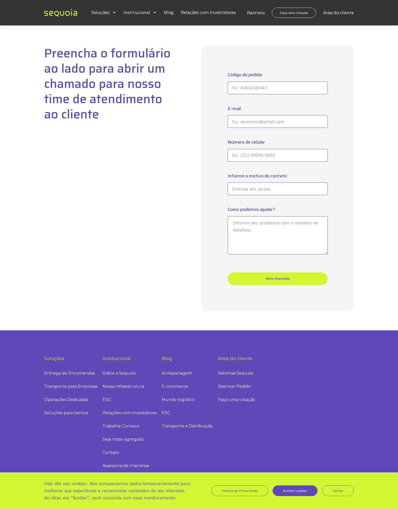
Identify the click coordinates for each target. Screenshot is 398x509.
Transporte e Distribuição (187, 426)
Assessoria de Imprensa (126, 465)
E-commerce (175, 386)
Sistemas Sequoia (235, 373)
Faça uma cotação (294, 13)
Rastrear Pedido (234, 386)
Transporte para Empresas (70, 386)
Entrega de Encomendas (69, 373)
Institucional (136, 12)
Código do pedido (245, 75)
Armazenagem (177, 373)
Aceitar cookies (295, 490)
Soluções (100, 12)
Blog (169, 12)
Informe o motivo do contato (257, 176)
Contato (111, 452)
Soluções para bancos (66, 412)
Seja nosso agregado (123, 439)
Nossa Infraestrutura (123, 386)
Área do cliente (338, 12)
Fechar (338, 490)
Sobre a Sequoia (119, 373)
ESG (107, 399)
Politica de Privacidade (240, 490)
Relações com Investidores (208, 12)
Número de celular (246, 142)
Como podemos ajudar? (251, 209)
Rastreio (256, 12)
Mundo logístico (178, 399)
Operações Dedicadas (66, 399)
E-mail (234, 109)
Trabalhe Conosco (121, 426)
